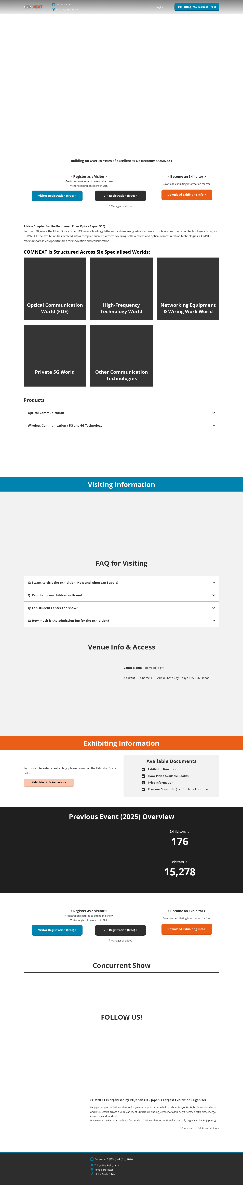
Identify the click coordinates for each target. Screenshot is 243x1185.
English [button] (161, 7)
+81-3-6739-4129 (104, 1174)
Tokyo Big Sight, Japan (72, 9)
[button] (196, 7)
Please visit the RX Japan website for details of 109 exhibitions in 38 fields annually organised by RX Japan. (151, 1120)
